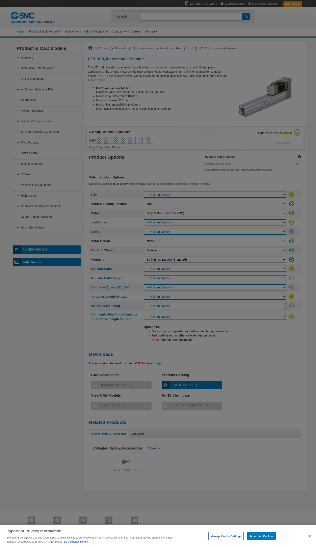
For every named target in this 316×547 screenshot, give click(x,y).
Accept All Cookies (261, 542)
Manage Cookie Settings (226, 542)
